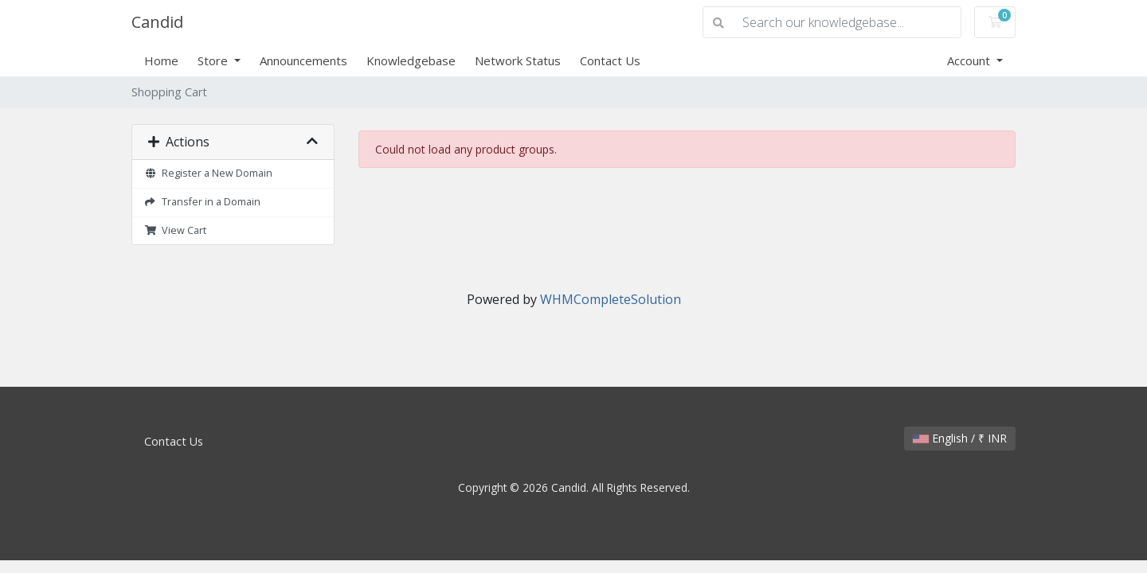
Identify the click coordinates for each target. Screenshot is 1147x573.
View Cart (175, 230)
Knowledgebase (411, 60)
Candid (157, 22)
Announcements (303, 60)
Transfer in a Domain (202, 202)
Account (970, 60)
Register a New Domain (208, 173)
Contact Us (610, 60)
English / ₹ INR (960, 438)
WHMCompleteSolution (610, 299)
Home (161, 60)
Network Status (518, 60)
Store (214, 60)
